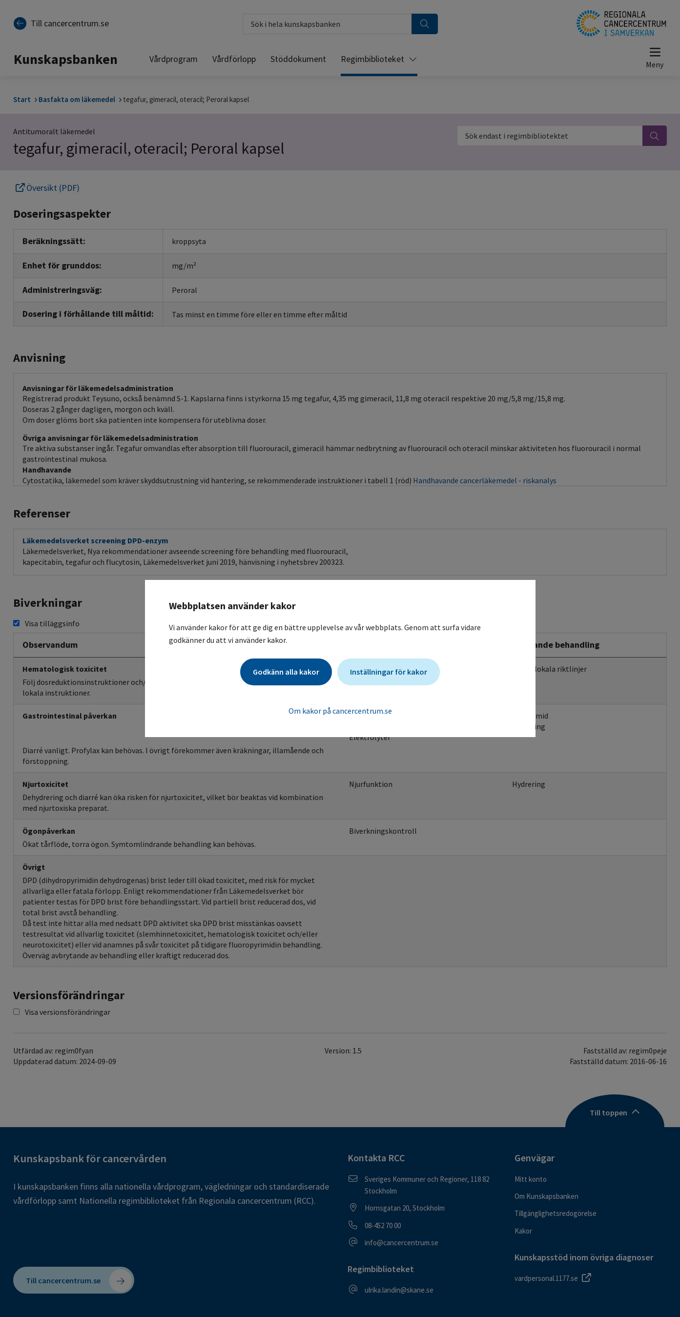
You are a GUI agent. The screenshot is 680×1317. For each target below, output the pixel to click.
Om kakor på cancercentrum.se (340, 711)
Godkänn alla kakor (286, 672)
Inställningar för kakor (388, 672)
